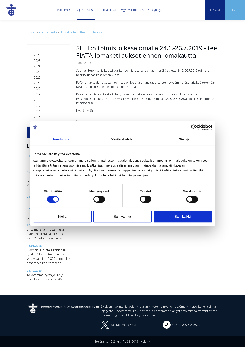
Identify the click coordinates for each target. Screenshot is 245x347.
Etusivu (31, 32)
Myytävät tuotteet (132, 10)
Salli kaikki (183, 216)
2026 (37, 55)
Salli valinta (122, 216)
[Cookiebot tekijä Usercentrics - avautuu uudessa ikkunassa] (194, 127)
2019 (37, 94)
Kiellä (62, 216)
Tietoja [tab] (184, 139)
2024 (37, 66)
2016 (37, 111)
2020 (37, 89)
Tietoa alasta (108, 10)
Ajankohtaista (86, 10)
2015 (37, 117)
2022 (37, 77)
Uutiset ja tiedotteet (73, 32)
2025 (37, 61)
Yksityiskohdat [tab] (122, 139)
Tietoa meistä (64, 10)
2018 (37, 100)
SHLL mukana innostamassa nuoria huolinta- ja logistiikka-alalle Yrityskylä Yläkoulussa (46, 233)
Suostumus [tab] (60, 139)
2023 (37, 72)
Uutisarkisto (97, 32)
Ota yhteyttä (156, 10)
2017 (37, 106)
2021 (37, 83)
